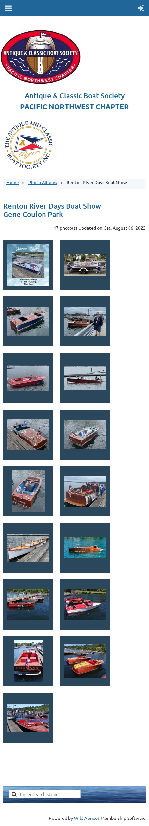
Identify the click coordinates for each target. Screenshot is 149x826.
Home (12, 182)
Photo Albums (42, 182)
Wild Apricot (87, 818)
